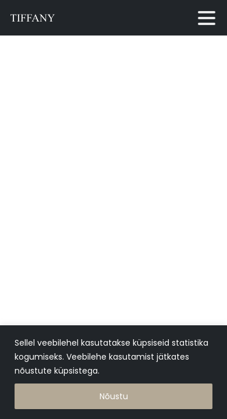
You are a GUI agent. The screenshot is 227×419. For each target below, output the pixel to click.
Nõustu (114, 396)
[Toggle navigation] (206, 18)
